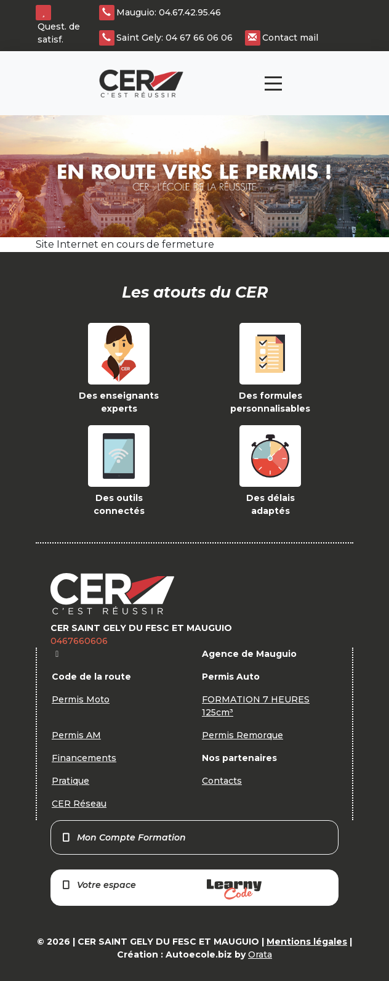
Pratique (70, 780)
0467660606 (79, 640)
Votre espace (161, 889)
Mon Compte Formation (123, 837)
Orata (260, 954)
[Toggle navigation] (273, 83)
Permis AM (76, 735)
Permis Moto (81, 699)
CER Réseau (79, 803)
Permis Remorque (242, 735)
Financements (84, 757)
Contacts (222, 780)
